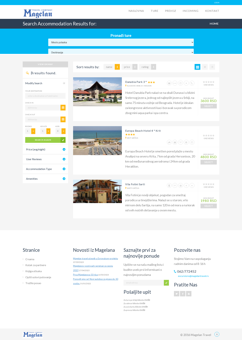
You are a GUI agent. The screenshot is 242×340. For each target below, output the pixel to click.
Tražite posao (33, 283)
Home (214, 23)
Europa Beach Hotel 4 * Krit (143, 130)
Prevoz (170, 10)
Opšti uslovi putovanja (38, 277)
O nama (29, 259)
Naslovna (136, 10)
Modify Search (33, 83)
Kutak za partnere (35, 265)
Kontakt (212, 10)
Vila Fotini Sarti (135, 184)
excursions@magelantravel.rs (193, 275)
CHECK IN (29, 103)
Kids (57, 126)
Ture (154, 10)
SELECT (208, 106)
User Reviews (34, 159)
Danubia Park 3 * (136, 81)
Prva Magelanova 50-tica (85, 274)
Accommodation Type (39, 168)
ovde (147, 299)
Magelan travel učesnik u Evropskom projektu (95, 258)
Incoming (190, 10)
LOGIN (216, 3)
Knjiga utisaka (33, 271)
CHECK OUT (30, 115)
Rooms (28, 126)
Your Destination (33, 91)
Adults (43, 126)
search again (43, 140)
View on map (45, 64)
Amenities (32, 178)
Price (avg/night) (35, 149)
